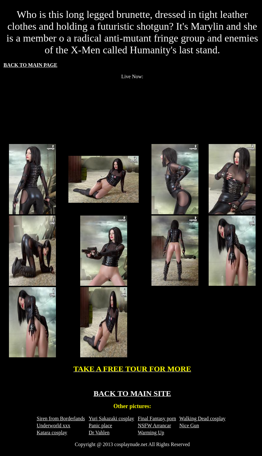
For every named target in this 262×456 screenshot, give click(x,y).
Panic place (100, 425)
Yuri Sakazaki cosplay (111, 418)
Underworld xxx (53, 425)
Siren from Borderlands (61, 418)
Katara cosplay (52, 432)
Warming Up (151, 432)
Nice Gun (189, 425)
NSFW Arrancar (154, 425)
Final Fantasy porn (157, 418)
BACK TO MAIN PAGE (30, 65)
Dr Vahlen (99, 432)
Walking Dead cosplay (202, 418)
